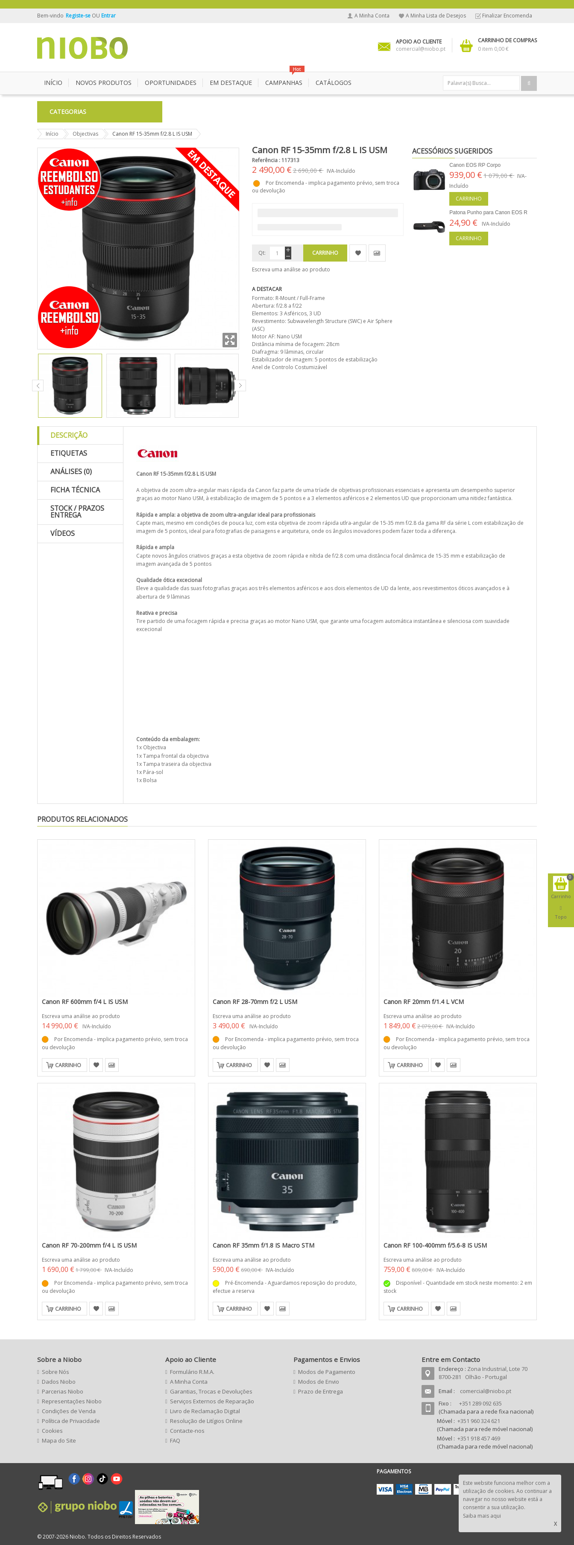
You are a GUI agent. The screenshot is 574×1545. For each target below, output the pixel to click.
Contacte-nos (187, 1430)
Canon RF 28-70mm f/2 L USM (255, 1002)
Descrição (69, 435)
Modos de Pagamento (326, 1372)
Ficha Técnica (75, 490)
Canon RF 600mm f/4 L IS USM (85, 1002)
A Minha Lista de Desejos (436, 15)
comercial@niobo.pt (485, 1391)
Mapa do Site (59, 1440)
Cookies (52, 1430)
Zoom (230, 340)
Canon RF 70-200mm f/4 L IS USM (89, 1245)
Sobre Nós (55, 1372)
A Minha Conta (372, 15)
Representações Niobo (72, 1401)
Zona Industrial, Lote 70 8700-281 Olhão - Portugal (483, 1373)
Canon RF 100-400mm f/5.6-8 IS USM (435, 1245)
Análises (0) (71, 471)
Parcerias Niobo (62, 1391)
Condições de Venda (69, 1411)
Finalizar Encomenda (507, 15)
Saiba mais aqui (482, 1515)
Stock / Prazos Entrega (77, 511)
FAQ (175, 1440)
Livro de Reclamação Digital (205, 1411)
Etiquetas (68, 453)
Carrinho (469, 198)
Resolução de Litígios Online (206, 1421)
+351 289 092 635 (480, 1403)
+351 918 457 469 (478, 1438)
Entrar (108, 15)
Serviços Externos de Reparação (212, 1401)
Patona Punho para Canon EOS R (488, 212)
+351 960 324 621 (478, 1421)
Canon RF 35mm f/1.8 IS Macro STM (263, 1245)
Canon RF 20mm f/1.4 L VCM (424, 1002)
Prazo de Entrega (320, 1391)
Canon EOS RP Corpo (475, 165)
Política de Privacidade (71, 1421)
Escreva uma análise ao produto (291, 269)
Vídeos (62, 533)
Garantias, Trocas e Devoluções (211, 1391)
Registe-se (79, 15)
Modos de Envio (318, 1381)
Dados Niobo (59, 1381)
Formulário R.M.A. (192, 1372)
